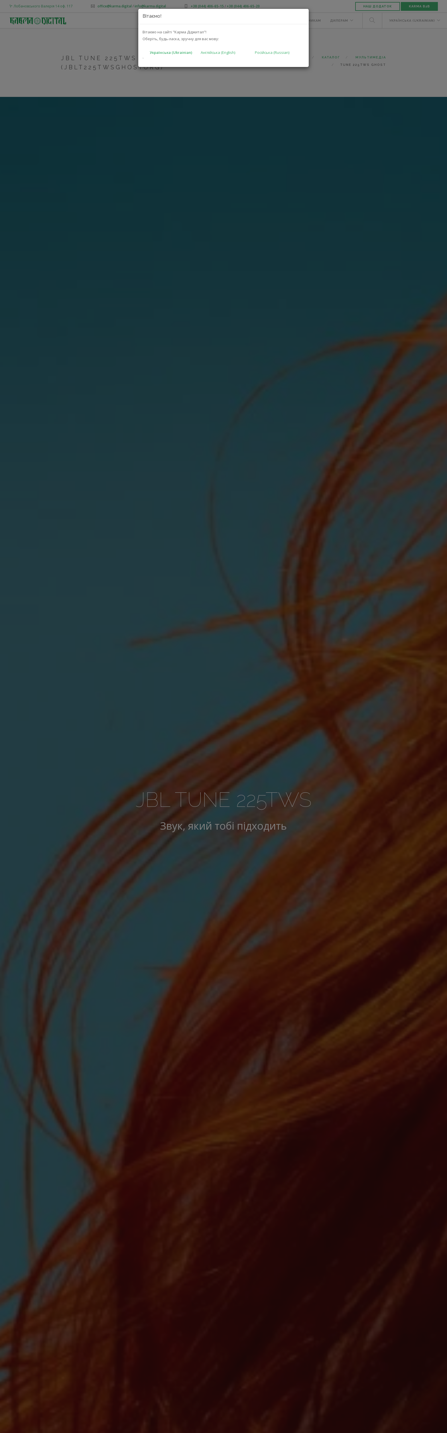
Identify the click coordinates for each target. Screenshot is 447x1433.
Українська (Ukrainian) (171, 52)
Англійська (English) (218, 52)
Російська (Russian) (272, 52)
